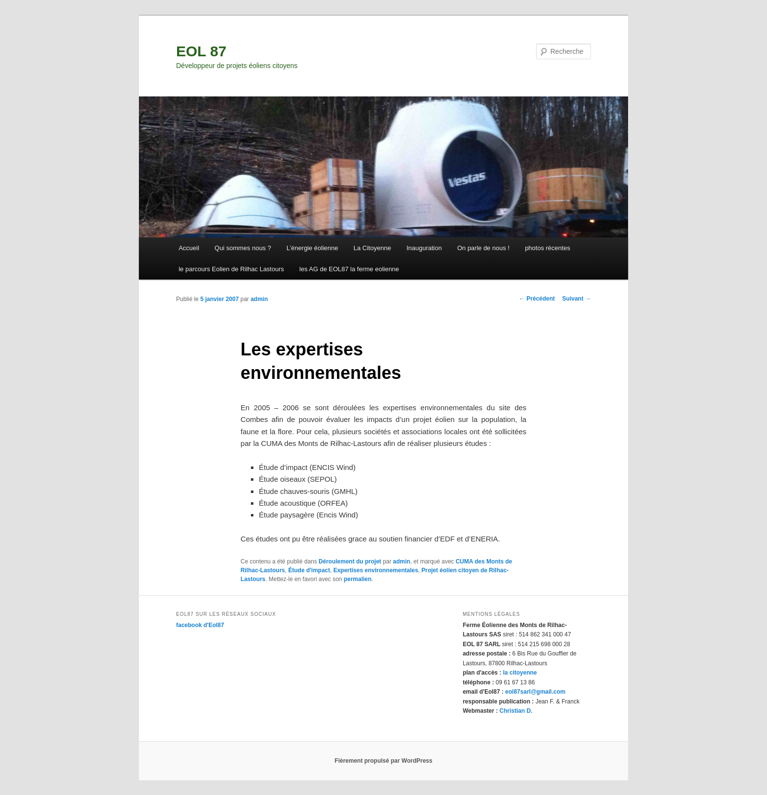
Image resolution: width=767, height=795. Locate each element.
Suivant (576, 298)
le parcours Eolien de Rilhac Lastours (231, 269)
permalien (358, 579)
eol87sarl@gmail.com (535, 691)
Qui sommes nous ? (243, 248)
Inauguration (424, 248)
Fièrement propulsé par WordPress (383, 760)
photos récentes (547, 248)
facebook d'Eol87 (200, 625)
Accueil (189, 248)
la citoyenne (520, 672)
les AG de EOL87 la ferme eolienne (349, 269)
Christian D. (515, 710)
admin (259, 299)
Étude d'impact (309, 570)
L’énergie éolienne (312, 248)
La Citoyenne (372, 248)
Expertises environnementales (375, 570)
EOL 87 (201, 51)
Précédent (537, 298)
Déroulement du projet (349, 561)
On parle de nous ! (483, 248)
